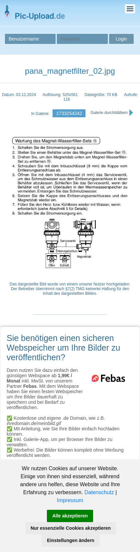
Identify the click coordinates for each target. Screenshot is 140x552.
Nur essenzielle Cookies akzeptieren (71, 528)
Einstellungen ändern (70, 540)
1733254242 (69, 113)
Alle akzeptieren (70, 515)
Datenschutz (99, 492)
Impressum (70, 500)
